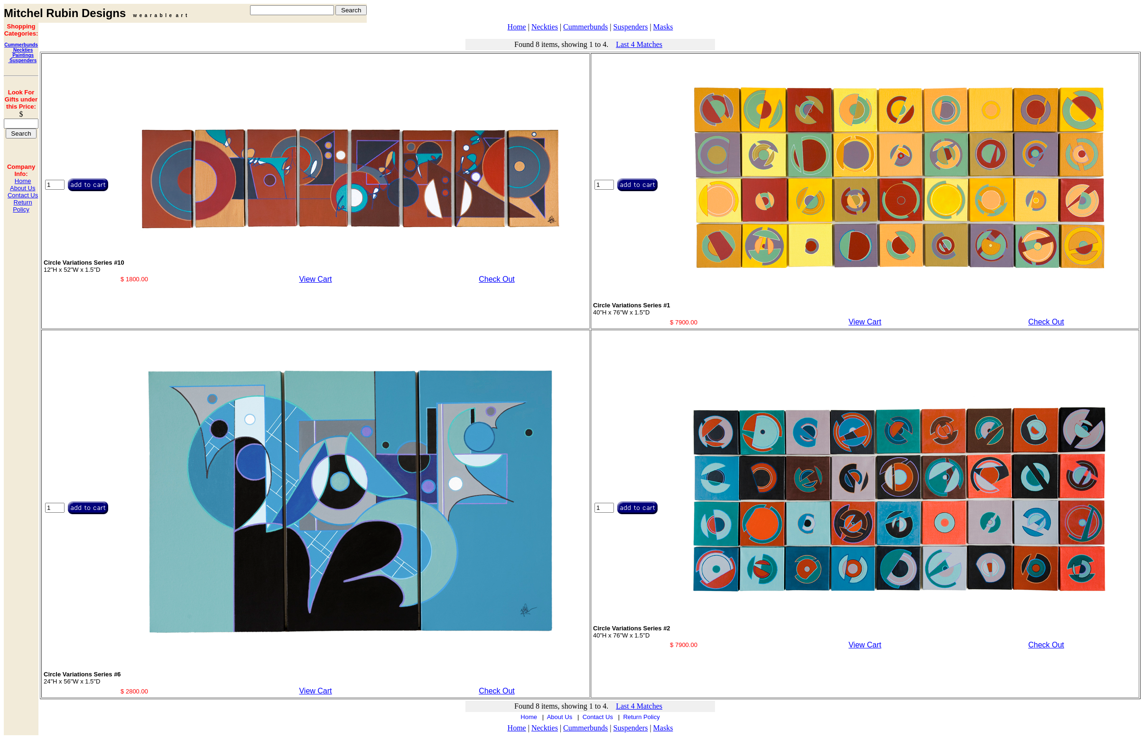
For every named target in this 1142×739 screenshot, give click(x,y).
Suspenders (22, 60)
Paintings (22, 55)
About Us (22, 188)
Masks (663, 27)
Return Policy (22, 206)
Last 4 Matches (639, 44)
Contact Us (23, 195)
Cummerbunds (21, 44)
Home (23, 181)
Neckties (22, 50)
